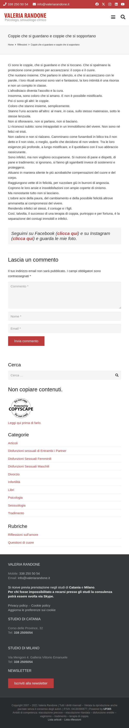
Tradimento (16, 513)
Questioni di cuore (21, 542)
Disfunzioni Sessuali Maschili (28, 466)
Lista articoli (54, 719)
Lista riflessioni (72, 719)
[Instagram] (110, 4)
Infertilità (14, 482)
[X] (103, 4)
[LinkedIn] (116, 4)
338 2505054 (23, 632)
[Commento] (64, 295)
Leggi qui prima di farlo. (25, 423)
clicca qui (67, 233)
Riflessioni (22, 45)
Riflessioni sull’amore (23, 534)
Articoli (13, 443)
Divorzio (14, 474)
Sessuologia (17, 505)
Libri (11, 490)
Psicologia (15, 497)
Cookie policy (40, 605)
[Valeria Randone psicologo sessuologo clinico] (25, 17)
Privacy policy (18, 605)
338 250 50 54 (29, 573)
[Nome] (64, 316)
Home (11, 45)
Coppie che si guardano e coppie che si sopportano (55, 45)
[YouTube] (122, 4)
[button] (113, 17)
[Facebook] (97, 4)
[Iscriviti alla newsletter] (31, 683)
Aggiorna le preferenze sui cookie (32, 610)
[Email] (64, 328)
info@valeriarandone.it (34, 578)
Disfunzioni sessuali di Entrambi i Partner (37, 451)
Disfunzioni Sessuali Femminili (30, 458)
